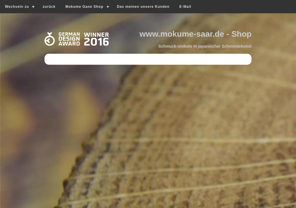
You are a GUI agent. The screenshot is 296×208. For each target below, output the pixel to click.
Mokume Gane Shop (84, 7)
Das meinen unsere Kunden (143, 7)
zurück (49, 7)
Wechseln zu (17, 7)
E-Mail (185, 7)
